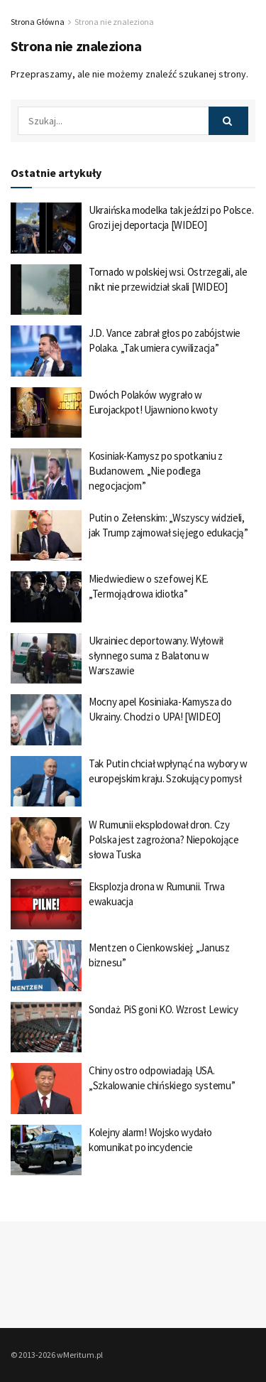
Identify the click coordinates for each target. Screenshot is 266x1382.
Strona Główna (38, 21)
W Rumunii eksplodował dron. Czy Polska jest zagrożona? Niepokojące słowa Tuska (164, 839)
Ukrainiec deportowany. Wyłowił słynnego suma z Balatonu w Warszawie (156, 655)
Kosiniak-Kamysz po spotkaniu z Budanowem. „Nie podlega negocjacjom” (156, 470)
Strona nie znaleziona (114, 21)
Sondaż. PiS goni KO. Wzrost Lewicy (163, 1009)
